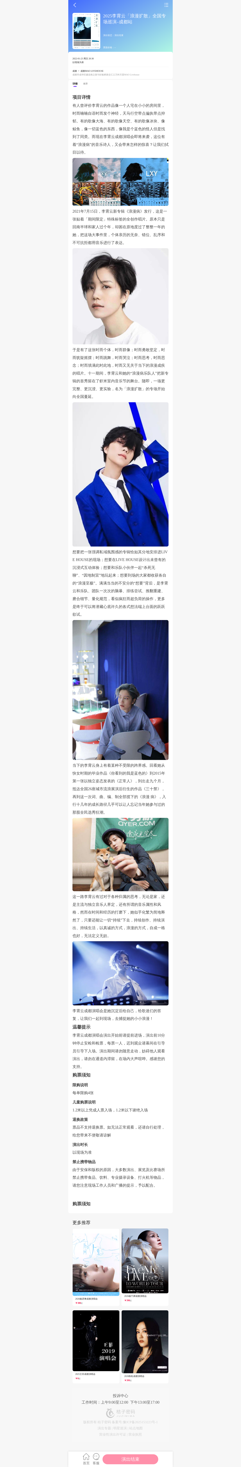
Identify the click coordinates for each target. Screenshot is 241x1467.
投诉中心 (120, 1395)
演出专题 (104, 1428)
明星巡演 (120, 1428)
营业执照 (135, 1434)
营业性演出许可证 (112, 1434)
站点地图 (136, 1428)
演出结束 (130, 1459)
